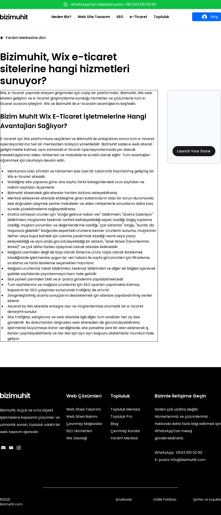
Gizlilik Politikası (164, 499)
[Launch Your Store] (194, 151)
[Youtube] (11, 447)
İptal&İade (124, 499)
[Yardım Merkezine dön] (26, 38)
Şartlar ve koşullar (207, 499)
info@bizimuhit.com (188, 459)
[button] (61, 17)
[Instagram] (18, 447)
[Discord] (3, 447)
